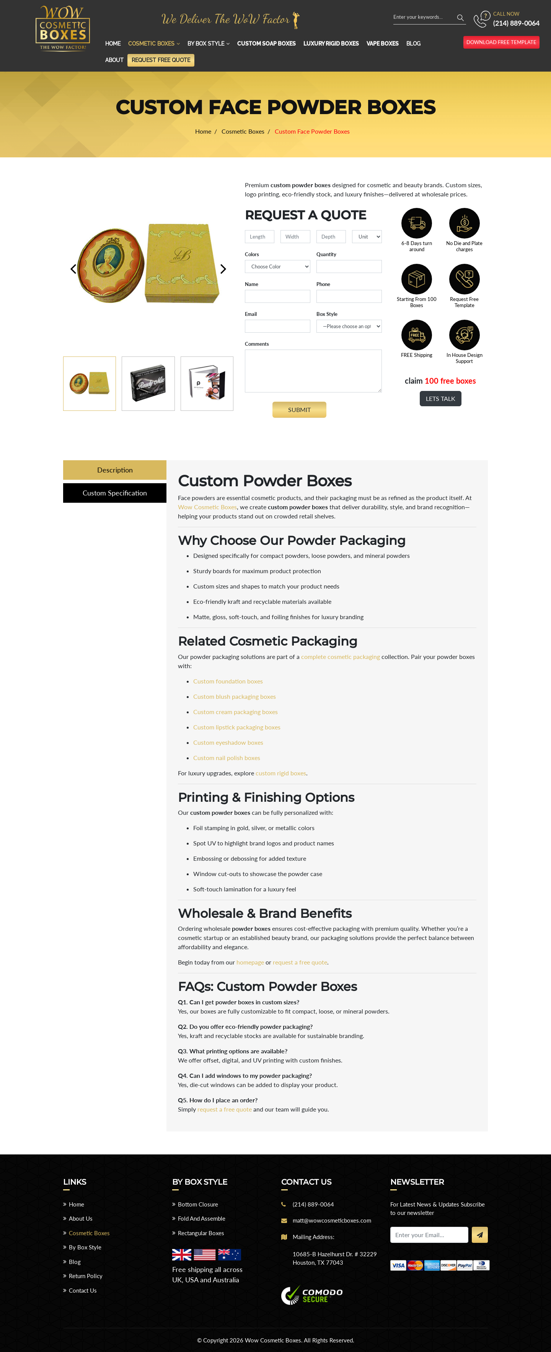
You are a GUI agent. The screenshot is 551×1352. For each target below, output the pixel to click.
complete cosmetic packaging (340, 656)
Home (113, 44)
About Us (81, 1218)
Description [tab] (115, 470)
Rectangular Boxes (201, 1232)
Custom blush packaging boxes (234, 696)
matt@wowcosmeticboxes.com (332, 1220)
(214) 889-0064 (516, 23)
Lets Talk (440, 398)
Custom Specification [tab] (115, 493)
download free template (501, 42)
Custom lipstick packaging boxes (236, 727)
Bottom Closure (198, 1204)
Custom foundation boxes (228, 681)
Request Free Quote (161, 60)
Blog (413, 44)
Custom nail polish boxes (226, 757)
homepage (250, 962)
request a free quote (300, 962)
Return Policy (86, 1275)
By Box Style (205, 44)
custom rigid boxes (281, 773)
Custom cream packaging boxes (235, 711)
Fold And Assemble (201, 1218)
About (114, 60)
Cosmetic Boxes (151, 44)
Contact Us (83, 1290)
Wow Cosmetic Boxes (207, 506)
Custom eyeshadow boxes (228, 742)
